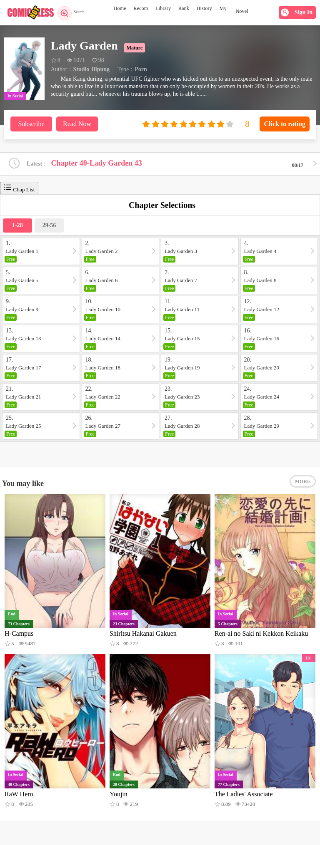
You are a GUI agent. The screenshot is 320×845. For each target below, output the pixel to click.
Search (74, 12)
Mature (134, 48)
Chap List (19, 189)
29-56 (49, 226)
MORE (302, 485)
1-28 (17, 226)
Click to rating (284, 123)
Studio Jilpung (91, 69)
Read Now (77, 123)
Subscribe (31, 123)
